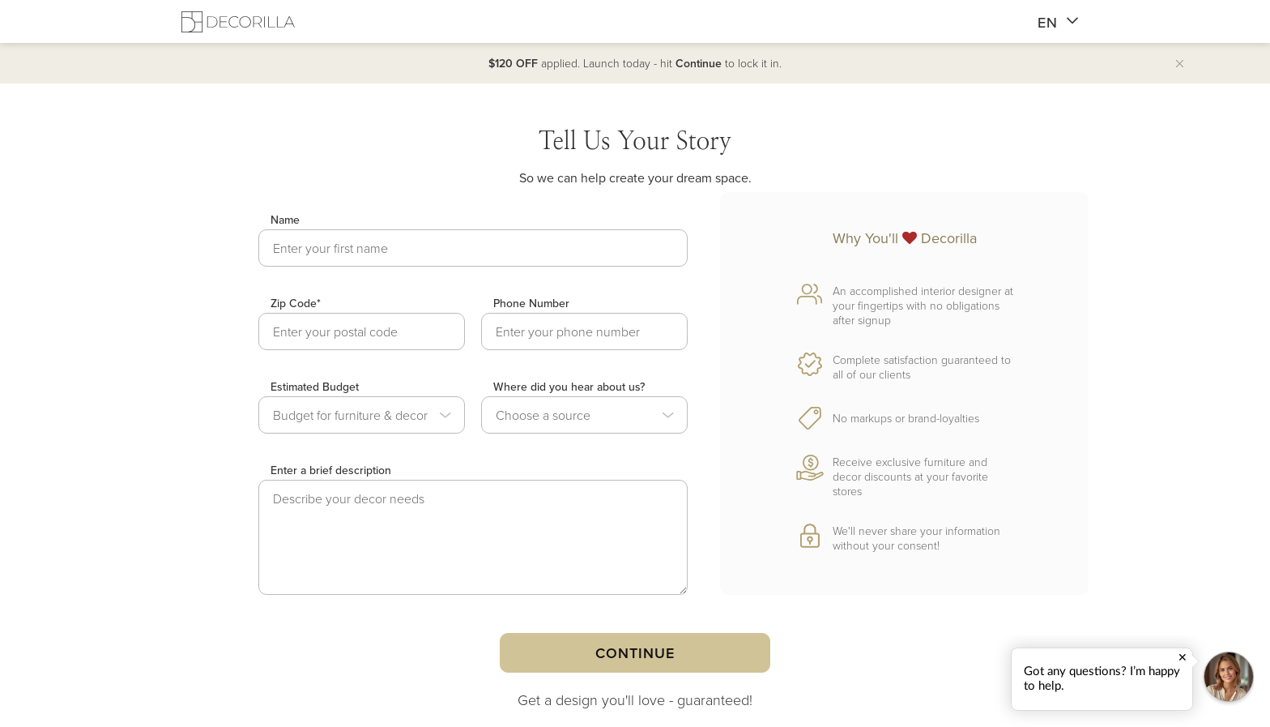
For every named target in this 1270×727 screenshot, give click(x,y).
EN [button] (1058, 22)
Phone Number (531, 303)
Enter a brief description (331, 470)
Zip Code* (296, 303)
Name (285, 219)
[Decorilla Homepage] (238, 21)
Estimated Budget (315, 386)
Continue (634, 653)
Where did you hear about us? (569, 386)
